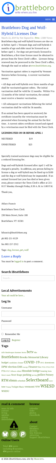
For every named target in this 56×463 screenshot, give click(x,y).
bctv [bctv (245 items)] (30, 352)
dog (9, 250)
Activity (33, 431)
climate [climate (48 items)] (20, 363)
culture (5, 411)
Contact (33, 426)
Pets (37, 38)
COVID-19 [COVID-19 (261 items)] (32, 362)
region (4, 417)
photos (33, 413)
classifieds (35, 415)
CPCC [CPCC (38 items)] (42, 363)
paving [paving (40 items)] (34, 375)
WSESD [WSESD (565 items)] (47, 386)
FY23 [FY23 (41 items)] (52, 367)
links (32, 411)
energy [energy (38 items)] (25, 367)
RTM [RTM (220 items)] (4, 380)
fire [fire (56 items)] (39, 367)
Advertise (34, 435)
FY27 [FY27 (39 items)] (8, 371)
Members (34, 429)
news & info (7, 408)
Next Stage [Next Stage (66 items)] (16, 374)
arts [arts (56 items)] (3, 352)
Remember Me (10, 334)
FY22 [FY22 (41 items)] (48, 367)
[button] (48, 19)
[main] (28, 145)
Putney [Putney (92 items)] (50, 374)
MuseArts (39, 458)
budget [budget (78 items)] (5, 362)
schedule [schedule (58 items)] (21, 380)
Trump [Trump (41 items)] (8, 387)
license (15, 250)
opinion (5, 415)
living (4, 413)
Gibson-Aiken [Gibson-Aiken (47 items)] (15, 371)
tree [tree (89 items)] (3, 386)
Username (6, 307)
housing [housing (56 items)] (43, 371)
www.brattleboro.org (41, 65)
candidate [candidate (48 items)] (13, 363)
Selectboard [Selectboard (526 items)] (37, 380)
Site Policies (36, 433)
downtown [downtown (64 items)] (49, 362)
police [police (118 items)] (41, 374)
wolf (26, 250)
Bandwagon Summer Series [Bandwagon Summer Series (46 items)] (15, 352)
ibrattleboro (7, 419)
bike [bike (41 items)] (35, 352)
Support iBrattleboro (40, 437)
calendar (34, 408)
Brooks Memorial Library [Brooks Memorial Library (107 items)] (34, 357)
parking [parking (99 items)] (27, 374)
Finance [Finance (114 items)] (33, 366)
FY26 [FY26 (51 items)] (3, 371)
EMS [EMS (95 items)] (19, 366)
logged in (19, 261)
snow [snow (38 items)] (51, 381)
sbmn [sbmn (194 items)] (13, 380)
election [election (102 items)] (12, 366)
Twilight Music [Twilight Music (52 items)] (17, 387)
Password (6, 320)
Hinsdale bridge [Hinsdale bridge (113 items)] (31, 370)
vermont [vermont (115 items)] (30, 386)
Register (16, 340)
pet (21, 250)
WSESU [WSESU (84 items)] (5, 391)
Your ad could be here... (13, 295)
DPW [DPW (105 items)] (4, 366)
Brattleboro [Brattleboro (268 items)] (10, 357)
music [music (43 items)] (8, 375)
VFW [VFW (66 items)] (37, 386)
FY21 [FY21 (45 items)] (44, 367)
